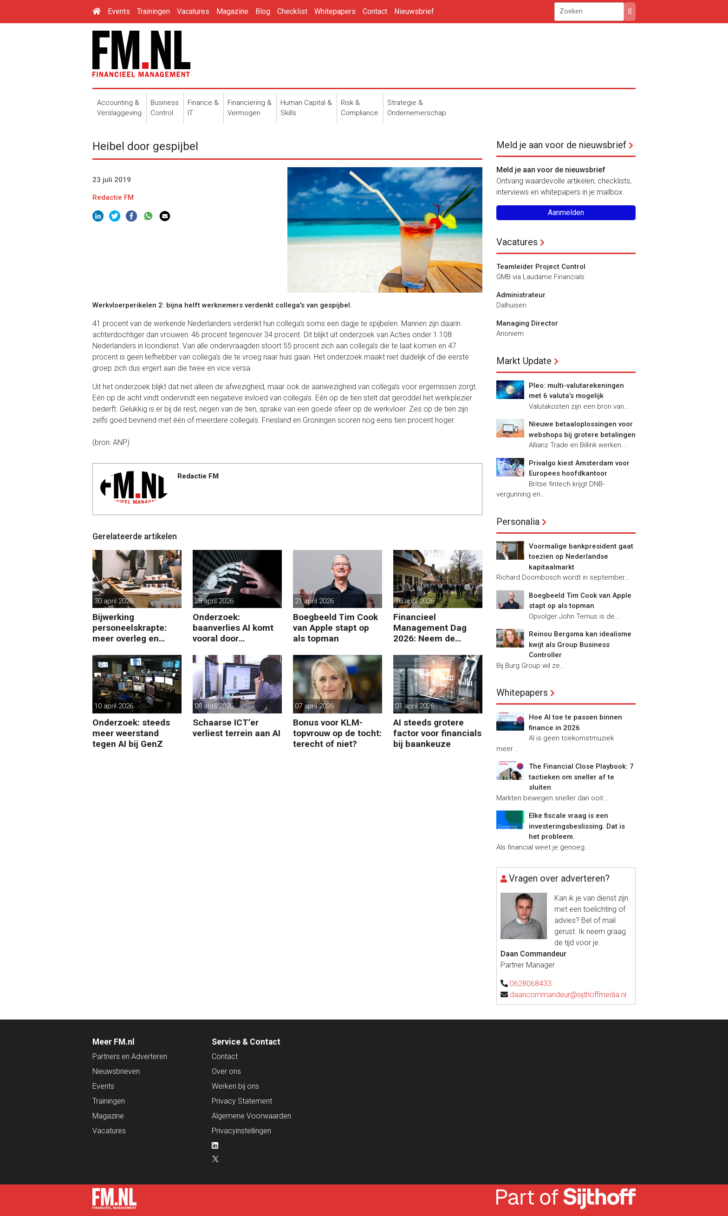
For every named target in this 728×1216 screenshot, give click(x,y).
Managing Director (527, 323)
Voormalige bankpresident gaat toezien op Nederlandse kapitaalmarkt (581, 556)
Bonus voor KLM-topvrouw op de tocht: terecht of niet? (337, 733)
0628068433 (531, 983)
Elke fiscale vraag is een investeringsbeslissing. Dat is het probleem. (577, 826)
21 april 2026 (314, 601)
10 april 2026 (113, 706)
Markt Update (524, 360)
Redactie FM (113, 197)
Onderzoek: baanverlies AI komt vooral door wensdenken (233, 628)
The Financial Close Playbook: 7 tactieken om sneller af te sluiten (581, 776)
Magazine (232, 11)
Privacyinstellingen (241, 1130)
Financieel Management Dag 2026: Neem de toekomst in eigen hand (430, 628)
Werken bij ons (235, 1086)
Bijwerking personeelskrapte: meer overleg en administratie (129, 628)
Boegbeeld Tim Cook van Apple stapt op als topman (335, 628)
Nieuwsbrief (414, 11)
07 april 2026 (314, 706)
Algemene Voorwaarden (251, 1115)
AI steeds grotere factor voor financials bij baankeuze (437, 733)
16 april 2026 (414, 601)
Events (119, 11)
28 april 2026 (214, 601)
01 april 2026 (414, 706)
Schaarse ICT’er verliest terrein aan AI (236, 728)
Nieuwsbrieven (116, 1071)
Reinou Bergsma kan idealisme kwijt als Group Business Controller (580, 644)
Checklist (292, 11)
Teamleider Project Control (540, 266)
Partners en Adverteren (129, 1056)
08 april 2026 (214, 706)
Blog (262, 11)
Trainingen (153, 11)
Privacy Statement (242, 1101)
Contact (375, 11)
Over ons (226, 1071)
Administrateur (521, 295)
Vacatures (193, 11)
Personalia (518, 521)
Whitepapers (335, 11)
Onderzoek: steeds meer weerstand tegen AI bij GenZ (131, 733)
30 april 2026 (113, 601)
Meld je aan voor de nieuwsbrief (561, 144)
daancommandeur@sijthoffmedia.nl (568, 994)
